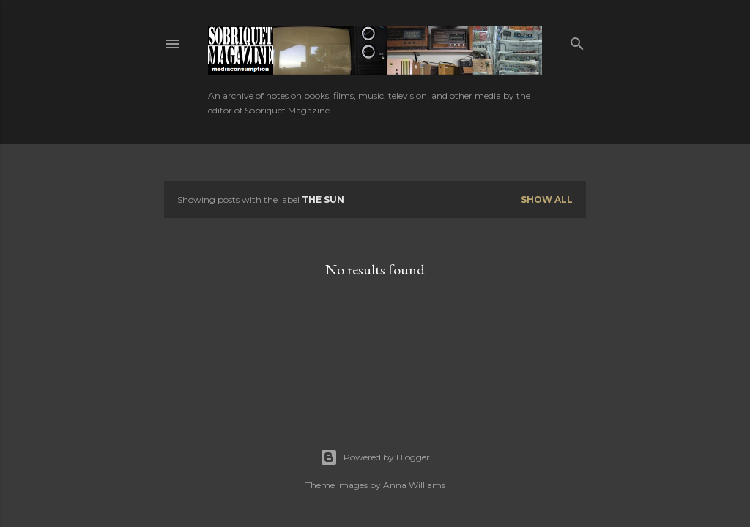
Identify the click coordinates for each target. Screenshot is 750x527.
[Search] (577, 40)
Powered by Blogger (375, 457)
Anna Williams (414, 484)
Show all (547, 199)
